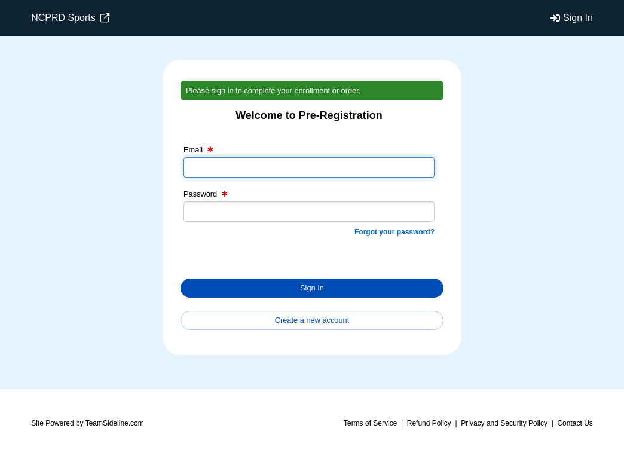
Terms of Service (370, 423)
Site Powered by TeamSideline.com (87, 423)
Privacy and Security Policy (504, 423)
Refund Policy (429, 423)
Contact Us (574, 423)
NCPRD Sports (70, 18)
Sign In (578, 18)
